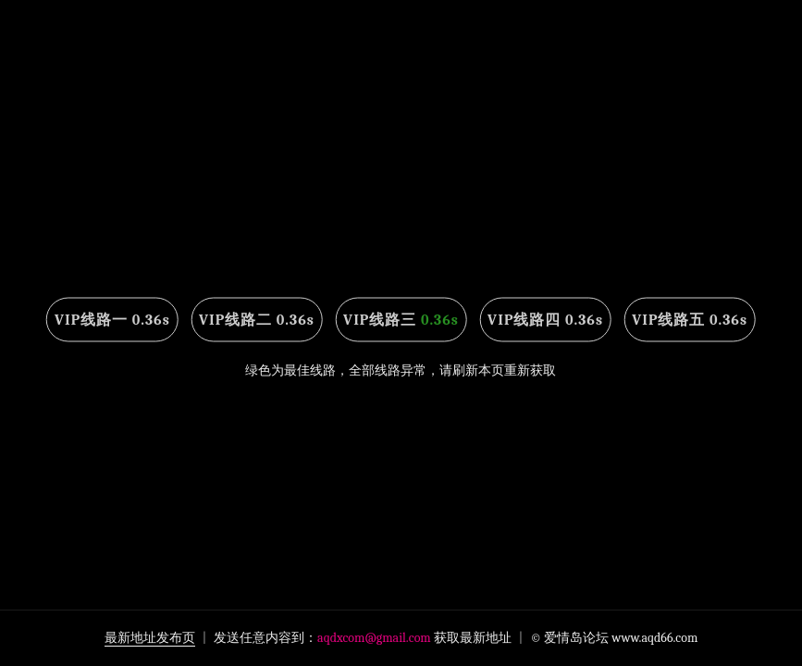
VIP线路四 (545, 320)
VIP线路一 (112, 320)
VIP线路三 (401, 320)
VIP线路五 (689, 320)
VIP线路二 (257, 320)
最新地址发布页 (150, 638)
